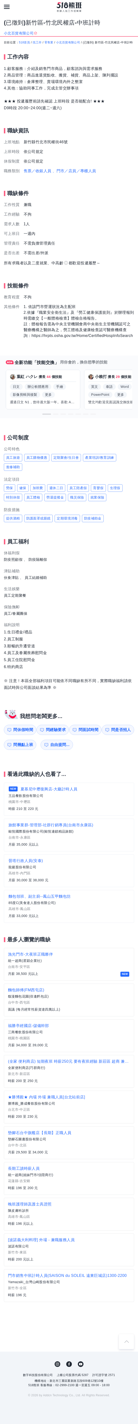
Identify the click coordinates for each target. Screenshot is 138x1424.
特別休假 (13, 497)
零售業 (48, 42)
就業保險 (97, 497)
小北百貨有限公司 (68, 42)
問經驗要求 (55, 730)
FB (69, 1364)
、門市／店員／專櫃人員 (74, 171)
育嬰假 (98, 488)
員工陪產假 (78, 488)
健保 (22, 488)
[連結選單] (7, 7)
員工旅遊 (13, 457)
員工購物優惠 (36, 457)
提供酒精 (13, 518)
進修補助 (13, 467)
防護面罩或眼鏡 (38, 518)
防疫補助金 (93, 518)
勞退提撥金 (55, 497)
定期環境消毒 (67, 518)
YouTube (81, 1364)
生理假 (115, 488)
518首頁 (24, 42)
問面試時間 (89, 730)
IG (57, 1364)
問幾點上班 (22, 745)
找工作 (37, 42)
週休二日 (56, 488)
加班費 (38, 488)
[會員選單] (131, 7)
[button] (46, 414)
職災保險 (77, 497)
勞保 (9, 488)
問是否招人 (122, 730)
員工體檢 (33, 497)
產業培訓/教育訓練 (99, 457)
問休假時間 (22, 730)
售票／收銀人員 (37, 171)
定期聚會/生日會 (66, 457)
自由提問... (55, 745)
